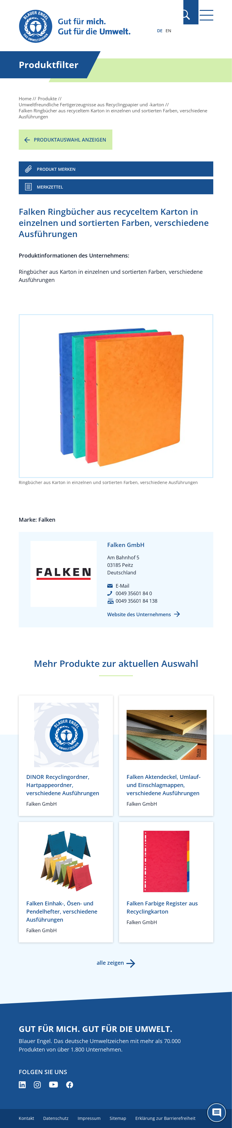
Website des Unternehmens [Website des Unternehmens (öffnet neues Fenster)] (139, 614)
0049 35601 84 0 (134, 593)
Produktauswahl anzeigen (70, 139)
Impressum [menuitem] (90, 1118)
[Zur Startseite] (87, 27)
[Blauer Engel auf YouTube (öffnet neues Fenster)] (53, 1084)
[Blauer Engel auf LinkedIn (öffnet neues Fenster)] (22, 1084)
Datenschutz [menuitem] (56, 1118)
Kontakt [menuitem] (26, 1118)
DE (160, 30)
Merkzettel (50, 187)
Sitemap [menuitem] (119, 1118)
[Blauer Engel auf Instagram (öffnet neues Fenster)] (37, 1084)
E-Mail (122, 586)
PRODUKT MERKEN (56, 169)
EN (168, 30)
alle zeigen (110, 962)
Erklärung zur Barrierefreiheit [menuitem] (168, 1118)
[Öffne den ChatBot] (216, 1112)
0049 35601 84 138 (136, 601)
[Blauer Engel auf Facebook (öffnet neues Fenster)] (69, 1084)
